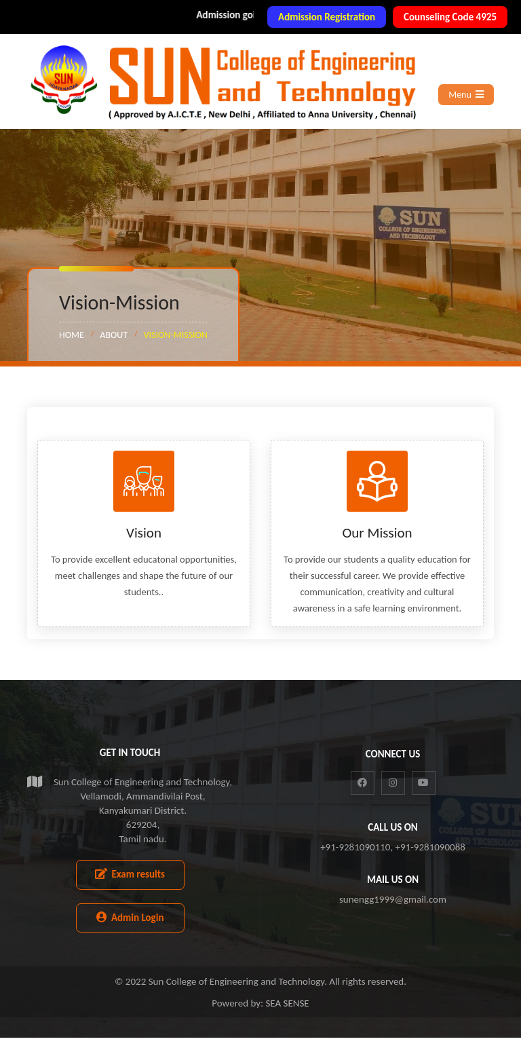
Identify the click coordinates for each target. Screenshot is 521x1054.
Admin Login (130, 934)
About (114, 335)
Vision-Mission (176, 335)
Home (71, 335)
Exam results (130, 890)
